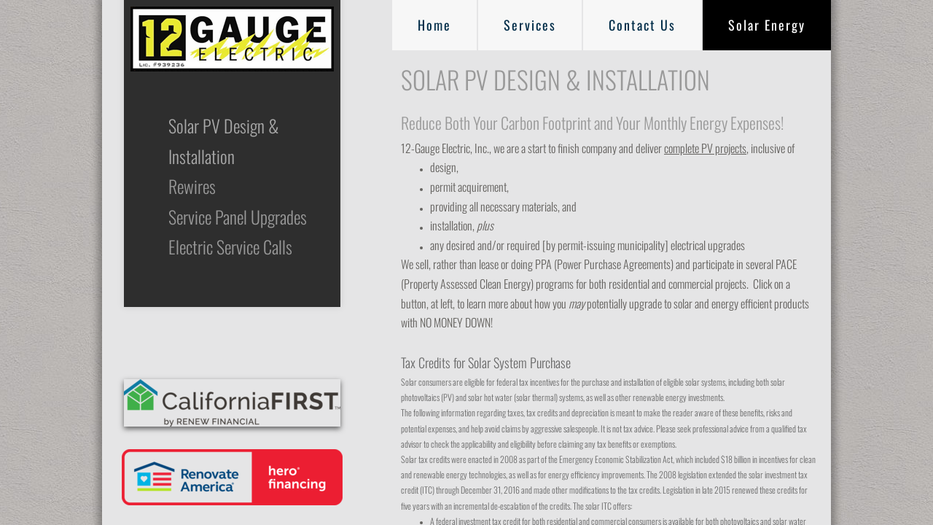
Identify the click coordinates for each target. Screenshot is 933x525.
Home (434, 24)
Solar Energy (766, 24)
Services (530, 24)
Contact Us (642, 24)
